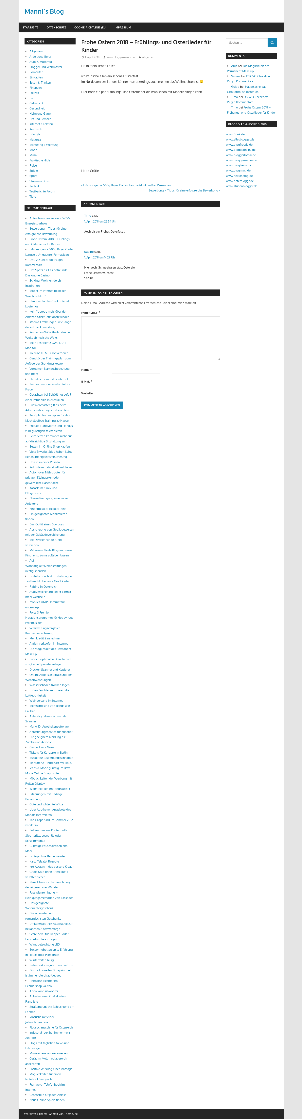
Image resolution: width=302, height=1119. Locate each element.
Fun (31, 98)
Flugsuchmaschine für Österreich (51, 1027)
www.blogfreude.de (239, 144)
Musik (33, 155)
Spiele (33, 171)
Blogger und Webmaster (45, 67)
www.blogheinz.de (238, 165)
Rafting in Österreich (43, 586)
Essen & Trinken (40, 82)
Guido (235, 87)
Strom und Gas (39, 181)
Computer (36, 72)
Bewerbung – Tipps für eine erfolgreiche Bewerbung (183, 190)
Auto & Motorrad (40, 62)
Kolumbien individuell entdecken (51, 467)
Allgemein (148, 57)
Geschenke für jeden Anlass (47, 1095)
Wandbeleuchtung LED (44, 944)
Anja (234, 66)
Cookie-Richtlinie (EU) (90, 27)
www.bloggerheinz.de (241, 150)
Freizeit (34, 93)
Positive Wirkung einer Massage (50, 1069)
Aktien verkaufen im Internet (48, 643)
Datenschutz (56, 27)
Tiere (32, 196)
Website (87, 393)
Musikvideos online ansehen (48, 1053)
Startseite (30, 27)
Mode (33, 150)
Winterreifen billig (41, 960)
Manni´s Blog (44, 11)
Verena (235, 76)
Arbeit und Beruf (40, 56)
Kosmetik (35, 129)
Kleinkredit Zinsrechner (44, 638)
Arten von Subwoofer (43, 991)
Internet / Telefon (41, 124)
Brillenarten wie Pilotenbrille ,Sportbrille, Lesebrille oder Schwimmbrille (46, 835)
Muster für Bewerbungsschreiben (51, 758)
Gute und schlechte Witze (46, 804)
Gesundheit (37, 108)
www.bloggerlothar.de (241, 155)
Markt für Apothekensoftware (49, 726)
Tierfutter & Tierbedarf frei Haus (50, 763)
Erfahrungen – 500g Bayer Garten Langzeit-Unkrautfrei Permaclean (127, 185)
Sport (33, 176)
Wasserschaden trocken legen (49, 685)
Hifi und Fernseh (40, 119)
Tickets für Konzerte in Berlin (48, 752)
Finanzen (35, 88)
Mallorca (35, 139)
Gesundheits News (41, 747)
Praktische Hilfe (39, 160)
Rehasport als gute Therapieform (51, 965)
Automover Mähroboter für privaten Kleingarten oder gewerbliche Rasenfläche (45, 477)
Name (86, 369)
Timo (87, 215)
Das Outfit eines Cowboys (46, 524)
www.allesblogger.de (240, 139)
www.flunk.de (235, 134)
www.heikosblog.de (239, 176)
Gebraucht (36, 103)
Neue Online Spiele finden (47, 1100)
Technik (34, 186)
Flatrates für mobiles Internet (48, 379)
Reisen (34, 165)
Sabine (89, 252)
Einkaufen (36, 77)
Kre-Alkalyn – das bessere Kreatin (51, 866)
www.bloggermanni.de (121, 57)
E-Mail (86, 381)
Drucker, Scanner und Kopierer (49, 669)
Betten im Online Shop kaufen (49, 446)
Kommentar (90, 312)
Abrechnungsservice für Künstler (50, 732)
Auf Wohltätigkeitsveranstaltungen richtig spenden (46, 566)
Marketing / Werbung (44, 145)
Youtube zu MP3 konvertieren (48, 353)
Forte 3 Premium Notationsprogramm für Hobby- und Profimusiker (49, 618)
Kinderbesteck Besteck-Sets (47, 509)
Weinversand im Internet (46, 700)
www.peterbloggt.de (240, 181)
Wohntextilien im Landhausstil (49, 789)
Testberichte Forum (42, 191)
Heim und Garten (40, 113)
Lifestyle (34, 134)
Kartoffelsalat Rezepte (44, 861)
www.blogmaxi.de (238, 170)
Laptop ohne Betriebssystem (48, 856)
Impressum (123, 27)
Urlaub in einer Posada (44, 462)
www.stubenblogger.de (241, 186)
